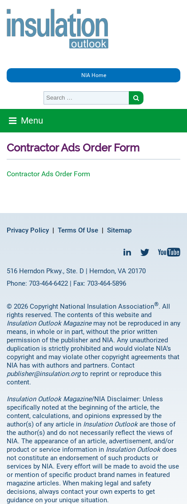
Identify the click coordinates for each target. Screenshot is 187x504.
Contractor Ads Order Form (48, 174)
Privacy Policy (28, 230)
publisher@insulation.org (43, 374)
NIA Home (93, 75)
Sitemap (119, 230)
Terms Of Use (78, 230)
